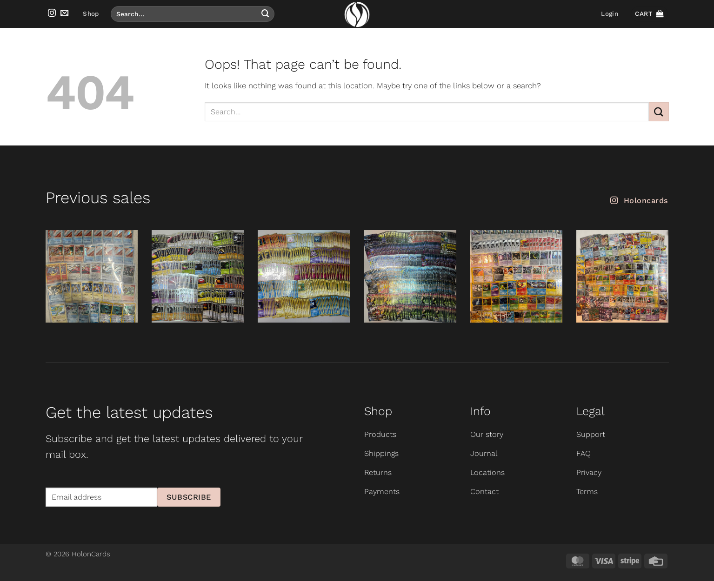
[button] (609, 14)
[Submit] (265, 14)
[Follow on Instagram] (52, 13)
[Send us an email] (64, 13)
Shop (91, 13)
